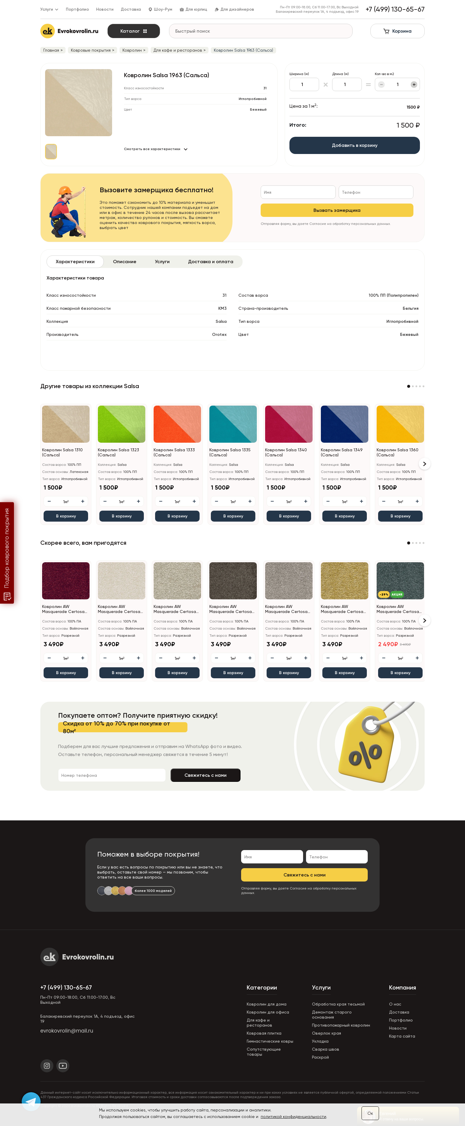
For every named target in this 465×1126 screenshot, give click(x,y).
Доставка (131, 9)
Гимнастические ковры (270, 1041)
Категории (262, 987)
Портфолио (77, 9)
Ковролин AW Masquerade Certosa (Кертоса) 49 (286, 609)
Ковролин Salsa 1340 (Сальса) (286, 452)
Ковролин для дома (266, 1004)
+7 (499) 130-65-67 (66, 987)
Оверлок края (326, 1033)
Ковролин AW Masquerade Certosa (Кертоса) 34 (175, 609)
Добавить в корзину (355, 145)
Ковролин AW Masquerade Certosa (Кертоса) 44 (230, 609)
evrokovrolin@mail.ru (66, 1030)
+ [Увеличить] (414, 84)
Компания (402, 987)
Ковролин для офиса (268, 1012)
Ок (370, 1113)
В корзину (66, 516)
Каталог (133, 31)
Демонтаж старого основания (332, 1014)
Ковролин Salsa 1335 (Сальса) (230, 452)
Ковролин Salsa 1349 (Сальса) (342, 452)
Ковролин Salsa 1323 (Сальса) (118, 452)
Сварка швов (325, 1049)
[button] (408, 386)
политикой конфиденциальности (293, 1116)
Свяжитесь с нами (205, 775)
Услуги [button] (49, 9)
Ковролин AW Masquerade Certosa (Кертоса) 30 (119, 609)
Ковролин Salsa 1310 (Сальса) (62, 452)
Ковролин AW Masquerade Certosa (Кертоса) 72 (398, 609)
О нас (395, 1004)
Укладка (320, 1041)
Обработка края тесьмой (338, 1004)
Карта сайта (402, 1036)
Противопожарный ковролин (341, 1025)
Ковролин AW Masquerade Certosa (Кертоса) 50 (342, 609)
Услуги (321, 987)
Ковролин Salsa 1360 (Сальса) (397, 452)
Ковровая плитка (264, 1033)
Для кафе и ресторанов (259, 1022)
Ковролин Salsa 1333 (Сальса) (174, 452)
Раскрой (320, 1057)
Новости (105, 9)
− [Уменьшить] (381, 84)
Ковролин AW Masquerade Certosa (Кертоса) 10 (63, 609)
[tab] (75, 261)
